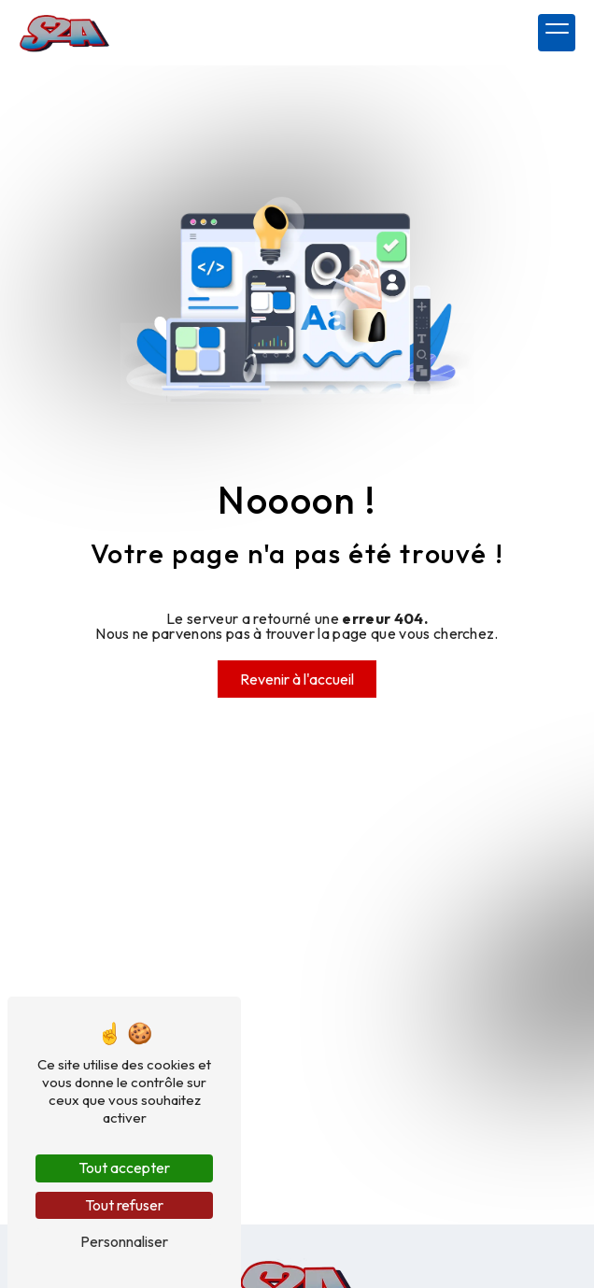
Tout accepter (124, 1167)
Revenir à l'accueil (297, 679)
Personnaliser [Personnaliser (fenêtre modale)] (124, 1241)
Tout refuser (124, 1205)
